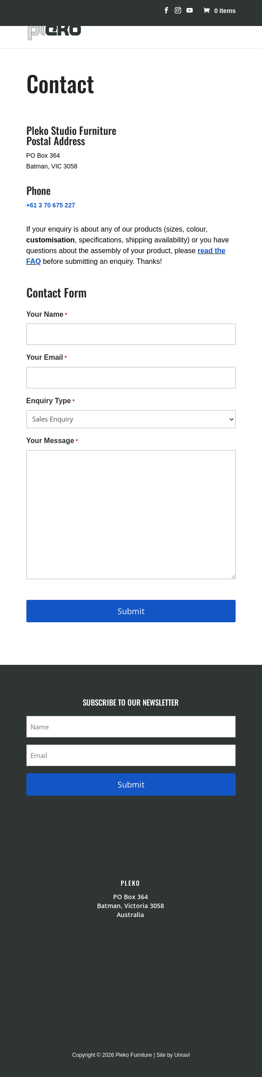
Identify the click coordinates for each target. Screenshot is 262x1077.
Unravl (182, 1055)
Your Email (46, 358)
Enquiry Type (50, 401)
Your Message (52, 441)
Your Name (47, 315)
